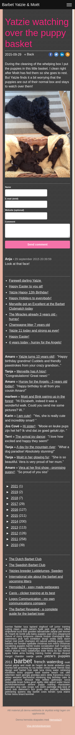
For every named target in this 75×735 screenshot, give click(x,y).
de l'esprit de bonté (43, 665)
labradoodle (44, 631)
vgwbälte (32, 643)
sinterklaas (47, 648)
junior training (62, 626)
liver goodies (30, 631)
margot (10, 656)
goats (40, 689)
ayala (8, 653)
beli (15, 667)
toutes (37, 646)
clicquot (66, 653)
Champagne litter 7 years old (29, 324)
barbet (24, 661)
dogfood (44, 626)
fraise (15, 653)
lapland (34, 626)
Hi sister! (29, 426)
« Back (29, 54)
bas (60, 650)
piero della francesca (52, 675)
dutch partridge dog (51, 687)
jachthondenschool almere (21, 684)
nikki (46, 682)
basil (38, 672)
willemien (10, 675)
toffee (67, 629)
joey (68, 665)
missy (49, 670)
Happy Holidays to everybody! (30, 298)
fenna (50, 650)
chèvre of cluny (14, 636)
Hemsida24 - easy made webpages (34, 587)
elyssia (17, 650)
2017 (14, 504)
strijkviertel (11, 631)
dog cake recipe (25, 687)
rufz (37, 687)
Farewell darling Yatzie (25, 280)
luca (26, 626)
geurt (34, 682)
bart (57, 646)
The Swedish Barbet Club (27, 565)
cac (63, 672)
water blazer (63, 682)
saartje (31, 656)
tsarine (46, 672)
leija (39, 679)
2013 (14, 527)
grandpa (36, 675)
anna (22, 653)
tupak (54, 667)
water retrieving (61, 670)
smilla (54, 638)
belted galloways (53, 679)
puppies (30, 672)
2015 (14, 515)
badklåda (65, 689)
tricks (21, 672)
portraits (55, 689)
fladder (18, 626)
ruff (52, 626)
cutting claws (13, 629)
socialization (48, 646)
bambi (30, 646)
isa (34, 667)
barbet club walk (29, 670)
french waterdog (49, 662)
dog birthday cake (57, 677)
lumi (27, 638)
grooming (23, 667)
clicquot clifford (62, 648)
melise (9, 650)
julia (28, 634)
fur (30, 667)
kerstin (52, 691)
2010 (14, 545)
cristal (47, 667)
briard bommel (26, 694)
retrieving (41, 677)
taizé (19, 675)
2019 (14, 492)
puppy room (63, 641)
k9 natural (42, 641)
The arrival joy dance (30, 436)
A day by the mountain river (35, 447)
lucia (20, 631)
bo (56, 650)
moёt (67, 662)
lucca (67, 679)
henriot (66, 650)
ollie (68, 672)
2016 (14, 509)
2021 (14, 486)
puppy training (48, 684)
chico (60, 629)
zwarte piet (56, 631)
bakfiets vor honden (16, 643)
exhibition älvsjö (40, 638)
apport (53, 682)
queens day (25, 691)
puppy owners (29, 629)
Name (8, 187)
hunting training (35, 653)
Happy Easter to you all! (26, 286)
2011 (14, 539)
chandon (20, 656)
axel (16, 670)
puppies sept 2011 (48, 634)
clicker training (19, 648)
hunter (49, 653)
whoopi (57, 653)
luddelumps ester (37, 650)
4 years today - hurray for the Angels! (35, 342)
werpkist (18, 677)
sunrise (9, 626)
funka (27, 682)
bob (15, 689)
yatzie (40, 656)
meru (24, 650)
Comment (10, 221)
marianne (65, 646)
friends (61, 667)
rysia (60, 691)
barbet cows (40, 691)
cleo (47, 689)
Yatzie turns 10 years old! (36, 356)
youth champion (27, 641)
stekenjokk (11, 682)
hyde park (44, 629)
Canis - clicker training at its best (32, 593)
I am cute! (24, 416)
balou (34, 634)
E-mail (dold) (11, 198)
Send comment (37, 244)
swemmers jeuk (14, 638)
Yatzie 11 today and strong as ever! (34, 330)
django (9, 670)
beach (55, 672)
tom (50, 643)
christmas (42, 643)
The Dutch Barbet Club (25, 559)
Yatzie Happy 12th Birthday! (28, 292)
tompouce (29, 636)
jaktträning (11, 691)
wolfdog (52, 641)
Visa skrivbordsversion (39, 726)
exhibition (11, 672)
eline (60, 638)
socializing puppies (15, 646)
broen (20, 682)
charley (9, 667)
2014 (14, 521)
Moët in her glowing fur (33, 457)
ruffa (8, 648)
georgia (26, 675)
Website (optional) (14, 210)
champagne (34, 648)
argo (54, 629)
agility (40, 682)
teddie (40, 667)
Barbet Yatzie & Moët (20, 4)
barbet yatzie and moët (18, 665)
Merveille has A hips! (31, 371)
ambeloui (60, 665)
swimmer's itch (27, 689)
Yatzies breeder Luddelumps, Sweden (36, 571)
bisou (15, 694)
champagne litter (61, 636)
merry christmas (61, 643)
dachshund (29, 677)
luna (42, 670)
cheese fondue (43, 636)
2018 (14, 498)
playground (64, 634)
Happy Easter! (19, 336)
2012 (14, 533)
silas (67, 667)
